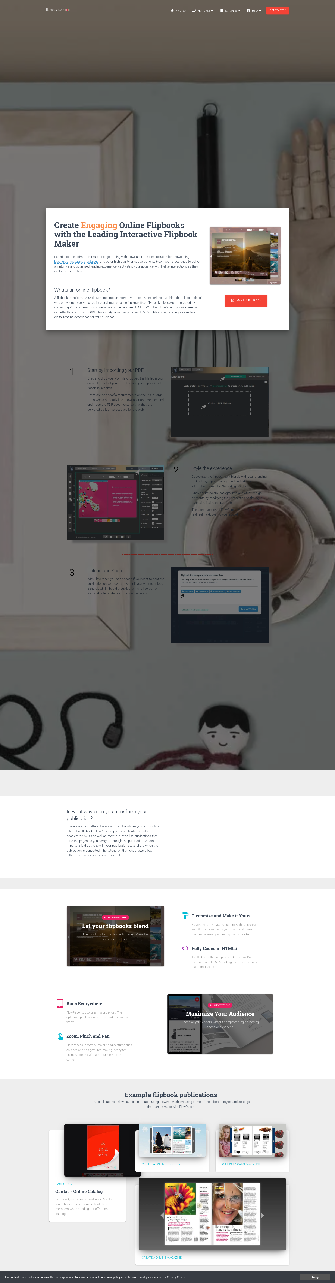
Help (254, 10)
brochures (61, 261)
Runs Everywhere (220, 1005)
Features (202, 10)
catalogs (92, 261)
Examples (229, 10)
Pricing (178, 10)
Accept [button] (315, 1277)
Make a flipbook (246, 300)
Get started (278, 10)
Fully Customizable (115, 917)
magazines (77, 261)
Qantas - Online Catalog (79, 1191)
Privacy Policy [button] (151, 1277)
